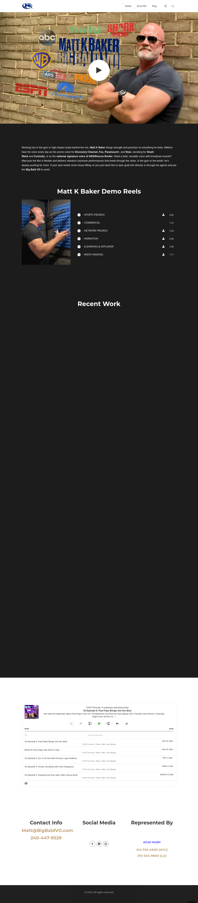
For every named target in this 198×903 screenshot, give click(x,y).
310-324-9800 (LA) (152, 856)
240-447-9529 (46, 837)
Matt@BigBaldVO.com (47, 830)
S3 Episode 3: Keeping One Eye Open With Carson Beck (51, 775)
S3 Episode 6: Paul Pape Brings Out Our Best (46, 741)
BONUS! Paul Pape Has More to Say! (42, 750)
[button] (128, 6)
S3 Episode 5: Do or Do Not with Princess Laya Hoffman (51, 758)
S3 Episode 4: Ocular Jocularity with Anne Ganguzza (49, 766)
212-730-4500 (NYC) (152, 850)
